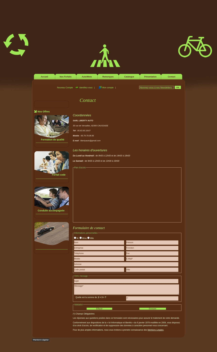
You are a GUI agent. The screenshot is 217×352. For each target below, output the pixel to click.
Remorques (108, 77)
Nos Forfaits (66, 77)
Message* (126, 289)
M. (78, 238)
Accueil (44, 77)
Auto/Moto (87, 77)
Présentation (150, 77)
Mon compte (108, 87)
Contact (171, 77)
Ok (177, 87)
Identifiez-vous (86, 87)
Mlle (92, 238)
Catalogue (129, 77)
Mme (84, 238)
